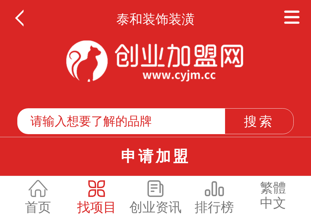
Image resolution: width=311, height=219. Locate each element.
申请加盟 (155, 156)
